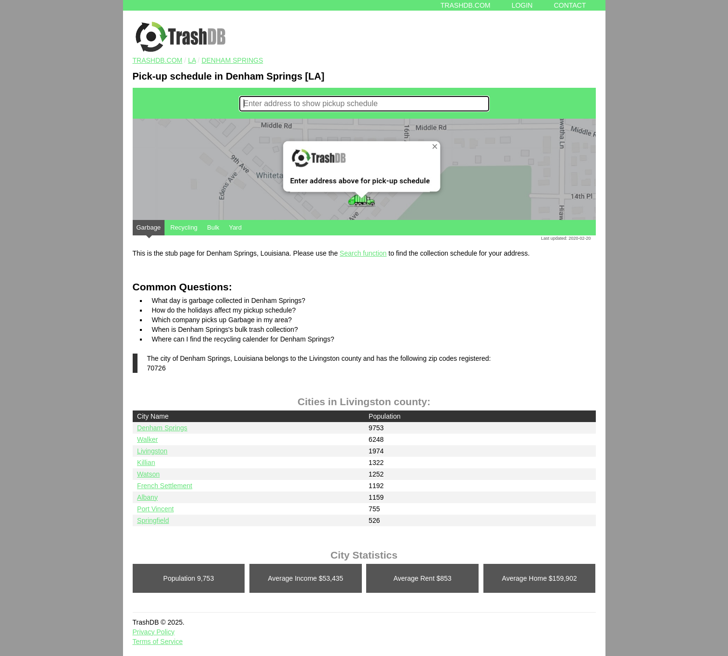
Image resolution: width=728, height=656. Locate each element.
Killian (146, 462)
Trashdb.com (465, 5)
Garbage (149, 229)
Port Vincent (155, 509)
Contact (570, 5)
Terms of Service (158, 641)
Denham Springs (232, 60)
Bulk (213, 227)
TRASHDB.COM (157, 60)
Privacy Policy (154, 632)
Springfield (153, 520)
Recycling (183, 227)
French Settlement (164, 486)
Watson (148, 474)
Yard (235, 227)
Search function (363, 253)
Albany (147, 497)
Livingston (152, 451)
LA (192, 60)
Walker (147, 439)
